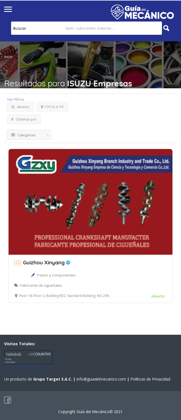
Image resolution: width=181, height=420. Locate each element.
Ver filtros (15, 99)
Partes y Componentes (56, 275)
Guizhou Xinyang (42, 262)
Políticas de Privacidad (150, 379)
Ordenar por (23, 119)
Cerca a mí (52, 106)
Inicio (8, 56)
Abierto (20, 106)
